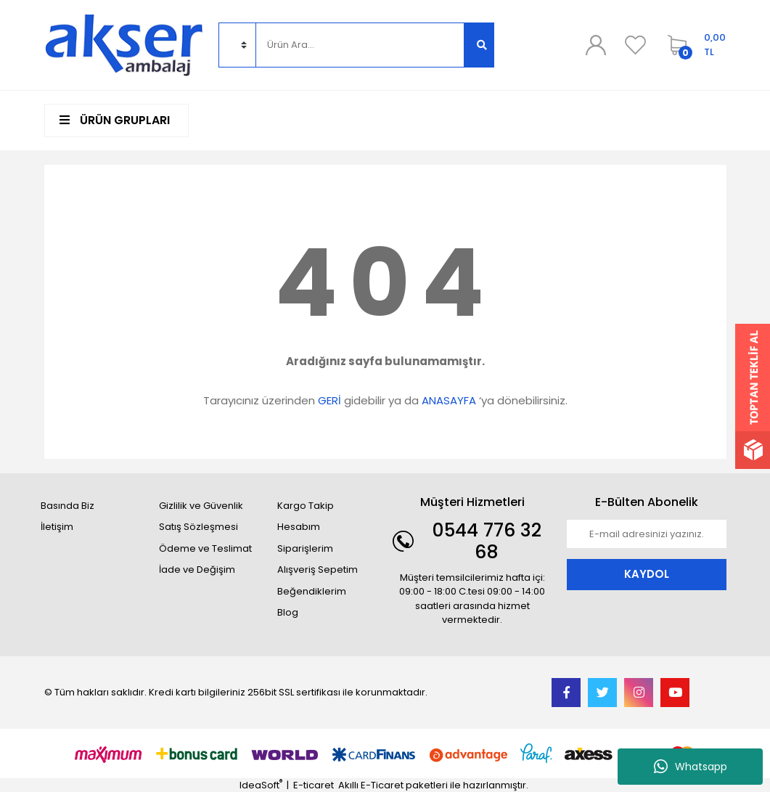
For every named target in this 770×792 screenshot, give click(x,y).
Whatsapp (690, 767)
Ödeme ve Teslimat (205, 548)
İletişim (57, 527)
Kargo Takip (305, 506)
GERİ (329, 400)
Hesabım (298, 527)
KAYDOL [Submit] (646, 573)
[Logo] (124, 44)
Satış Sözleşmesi (198, 527)
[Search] (360, 45)
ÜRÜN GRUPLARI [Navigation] (115, 120)
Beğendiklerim (311, 591)
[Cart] (693, 45)
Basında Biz (67, 506)
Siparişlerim (305, 548)
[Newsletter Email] (646, 534)
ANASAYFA (449, 400)
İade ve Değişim (197, 569)
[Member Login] (595, 45)
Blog (287, 612)
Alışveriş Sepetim (317, 569)
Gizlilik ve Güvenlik (201, 506)
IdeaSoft (260, 785)
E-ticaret (313, 785)
